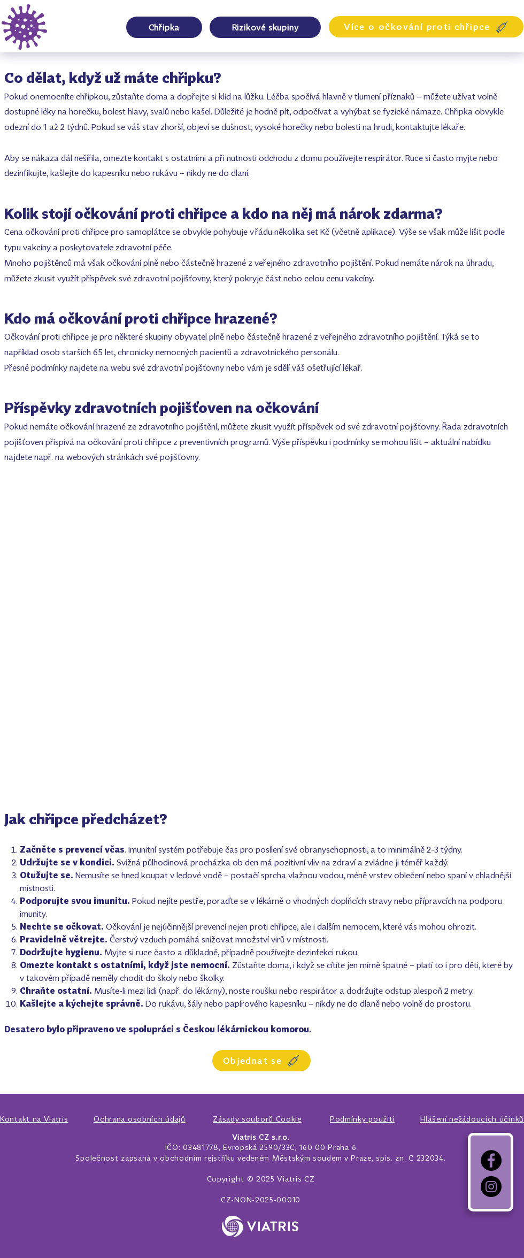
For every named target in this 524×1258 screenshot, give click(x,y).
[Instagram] (491, 1186)
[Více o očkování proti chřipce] (426, 26)
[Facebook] (491, 1160)
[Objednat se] (261, 1060)
